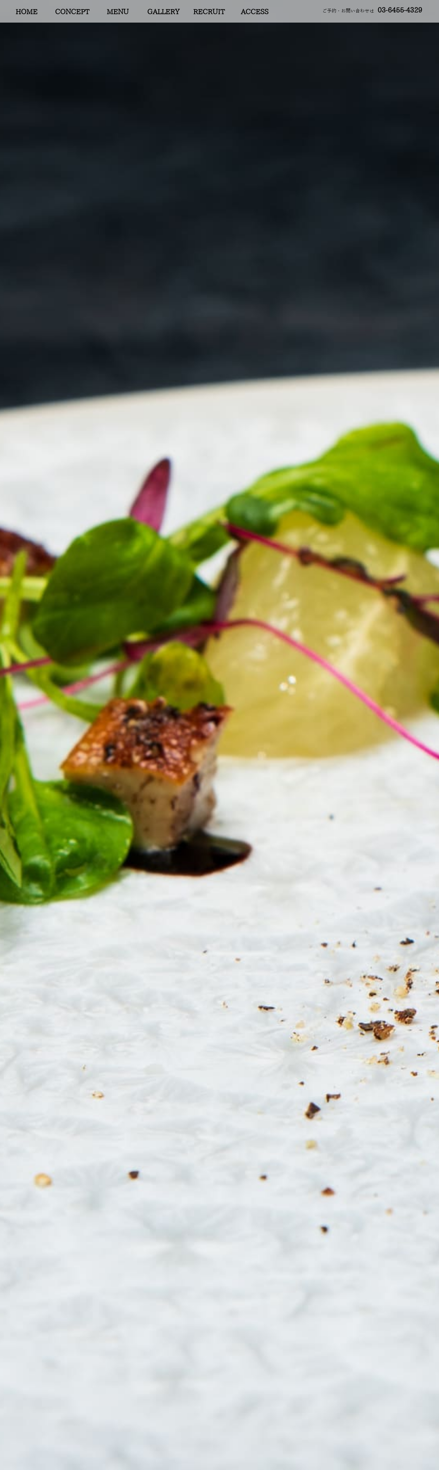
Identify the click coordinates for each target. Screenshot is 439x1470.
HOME (26, 12)
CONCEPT (72, 12)
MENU (118, 12)
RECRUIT (209, 12)
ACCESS (254, 12)
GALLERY (163, 12)
